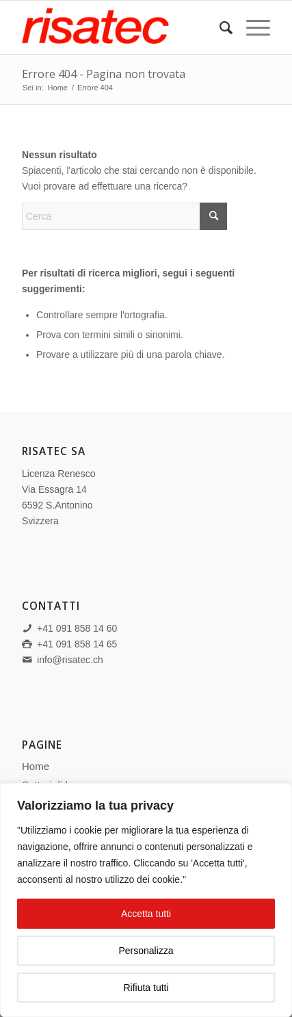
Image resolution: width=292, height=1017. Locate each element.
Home (35, 766)
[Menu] (251, 28)
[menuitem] (219, 28)
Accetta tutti (146, 913)
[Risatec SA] (121, 28)
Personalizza (145, 950)
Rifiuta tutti (145, 987)
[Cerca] (219, 28)
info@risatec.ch (70, 659)
